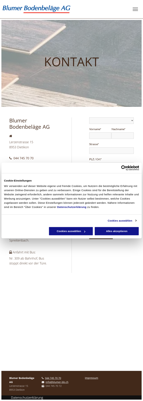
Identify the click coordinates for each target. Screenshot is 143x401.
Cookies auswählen (120, 220)
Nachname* (118, 129)
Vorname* (95, 129)
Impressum (91, 377)
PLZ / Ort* (95, 159)
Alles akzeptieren (116, 231)
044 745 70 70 (23, 158)
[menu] (135, 9)
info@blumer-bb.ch (57, 382)
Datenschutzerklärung (71, 206)
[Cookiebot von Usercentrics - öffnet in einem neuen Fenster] (123, 168)
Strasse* (94, 144)
